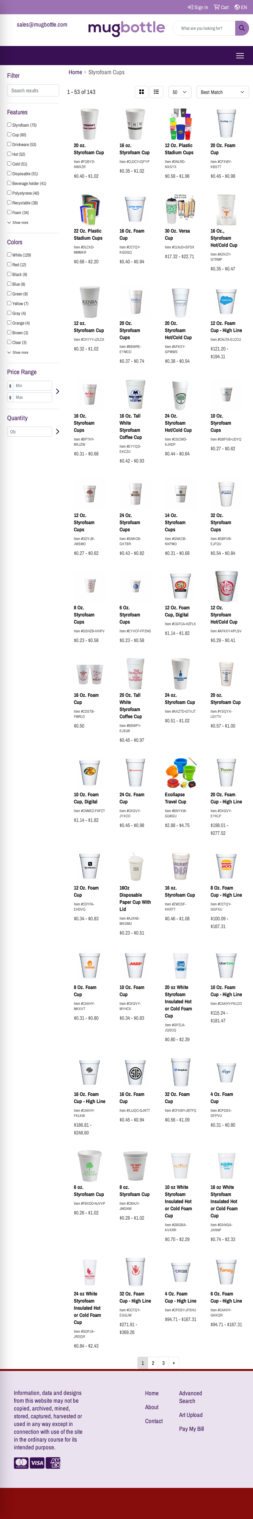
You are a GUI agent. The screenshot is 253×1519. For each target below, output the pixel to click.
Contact (154, 1421)
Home (152, 1393)
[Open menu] (240, 55)
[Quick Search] (204, 28)
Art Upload (191, 1415)
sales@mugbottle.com (42, 24)
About (151, 1407)
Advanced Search (190, 1397)
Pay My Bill (191, 1429)
